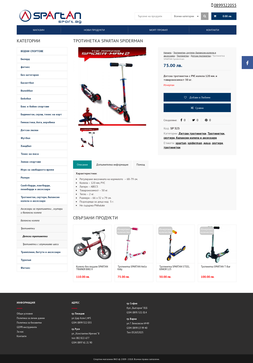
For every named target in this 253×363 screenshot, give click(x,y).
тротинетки (172, 147)
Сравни (199, 108)
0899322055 (223, 5)
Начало (167, 52)
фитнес (25, 67)
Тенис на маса (30, 154)
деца (207, 143)
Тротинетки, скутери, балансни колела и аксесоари (40, 199)
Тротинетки (28, 228)
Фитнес (25, 268)
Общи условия (25, 313)
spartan (181, 143)
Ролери (25, 177)
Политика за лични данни (31, 318)
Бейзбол (26, 98)
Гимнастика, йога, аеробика (38, 122)
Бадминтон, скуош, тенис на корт (41, 114)
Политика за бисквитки (29, 322)
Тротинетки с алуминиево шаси (41, 244)
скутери (217, 143)
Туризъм (26, 260)
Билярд (25, 59)
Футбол (25, 138)
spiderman (195, 143)
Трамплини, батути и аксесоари (40, 252)
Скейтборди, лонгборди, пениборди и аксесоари (35, 187)
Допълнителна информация (112, 164)
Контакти (21, 336)
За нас (20, 331)
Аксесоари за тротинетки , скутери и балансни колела (42, 210)
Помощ (141, 164)
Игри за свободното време (37, 169)
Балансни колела (30, 220)
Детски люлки (29, 130)
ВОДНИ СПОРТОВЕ (32, 51)
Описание (82, 164)
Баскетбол (27, 82)
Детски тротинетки (35, 236)
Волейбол (27, 90)
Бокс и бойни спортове (35, 106)
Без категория (30, 75)
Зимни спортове (31, 161)
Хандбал (26, 146)
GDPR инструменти (27, 327)
